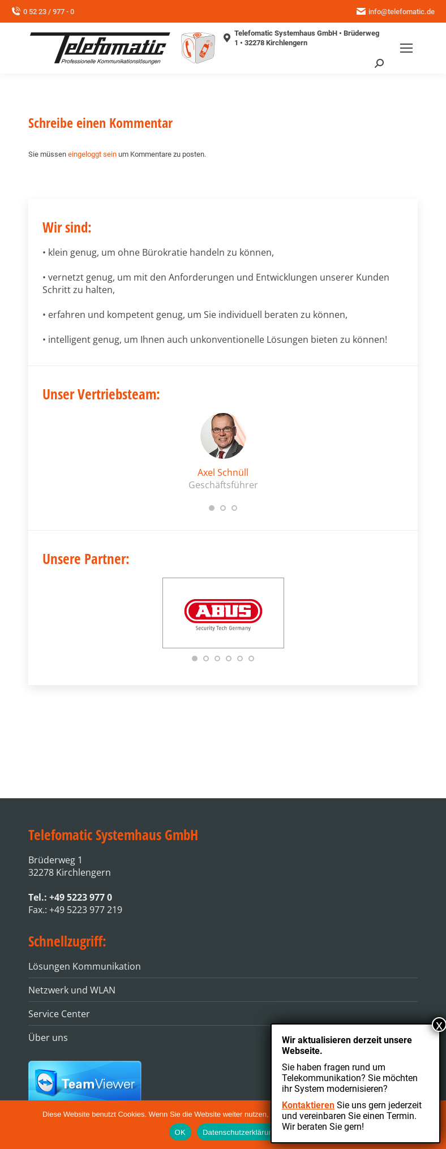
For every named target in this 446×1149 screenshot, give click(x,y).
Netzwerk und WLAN (71, 990)
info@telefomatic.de (396, 11)
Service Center (59, 1014)
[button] (212, 508)
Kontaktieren (308, 1105)
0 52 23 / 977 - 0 (42, 11)
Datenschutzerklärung (240, 1132)
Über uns (48, 1037)
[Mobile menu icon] (406, 48)
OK (180, 1132)
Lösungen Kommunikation (84, 966)
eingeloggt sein (92, 154)
